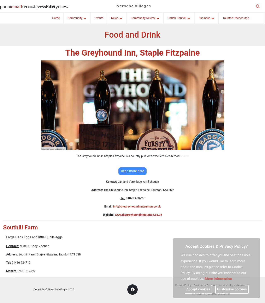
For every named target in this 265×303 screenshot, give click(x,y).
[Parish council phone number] (5, 6)
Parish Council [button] (179, 17)
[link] (16, 7)
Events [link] (99, 18)
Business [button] (206, 17)
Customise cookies (232, 289)
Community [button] (76, 17)
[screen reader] (27, 6)
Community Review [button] (145, 17)
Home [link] (56, 18)
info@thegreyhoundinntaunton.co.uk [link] (137, 206)
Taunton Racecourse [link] (236, 18)
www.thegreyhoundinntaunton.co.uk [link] (138, 214)
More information (218, 279)
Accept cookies (198, 289)
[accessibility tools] (38, 6)
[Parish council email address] (16, 6)
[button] (258, 6)
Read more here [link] (132, 171)
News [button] (116, 17)
